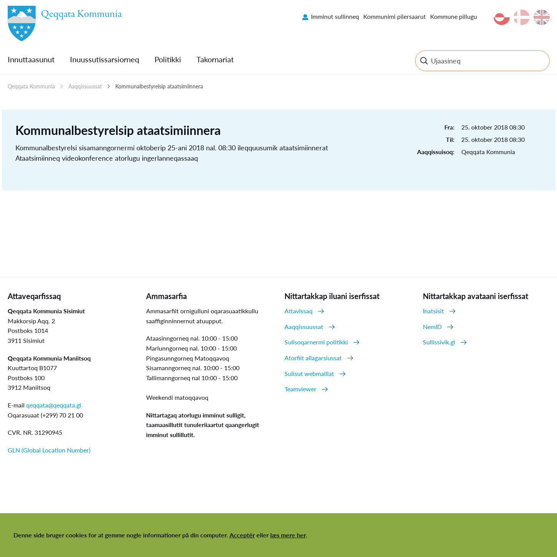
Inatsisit (433, 310)
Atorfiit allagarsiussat (313, 357)
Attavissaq (298, 310)
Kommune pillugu (453, 16)
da (522, 17)
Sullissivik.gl (439, 342)
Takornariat (215, 59)
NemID (432, 326)
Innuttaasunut (31, 59)
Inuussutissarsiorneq (104, 59)
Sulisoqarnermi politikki (316, 342)
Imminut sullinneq (335, 16)
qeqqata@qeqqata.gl (53, 405)
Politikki (168, 59)
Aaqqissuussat (85, 86)
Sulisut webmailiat (309, 373)
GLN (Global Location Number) (49, 450)
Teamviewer (300, 388)
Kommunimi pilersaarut (394, 16)
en (542, 17)
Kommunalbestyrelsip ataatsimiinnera (159, 86)
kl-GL (502, 17)
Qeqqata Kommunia (31, 86)
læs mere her (288, 535)
